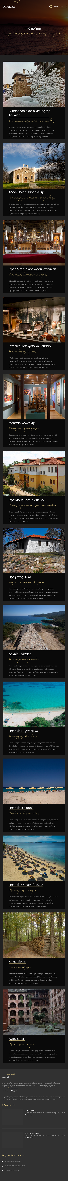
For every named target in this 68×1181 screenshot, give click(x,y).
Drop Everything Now (32, 1133)
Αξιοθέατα (63, 53)
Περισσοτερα (29, 1115)
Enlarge (34, 84)
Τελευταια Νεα (30, 1111)
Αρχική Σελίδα (52, 53)
